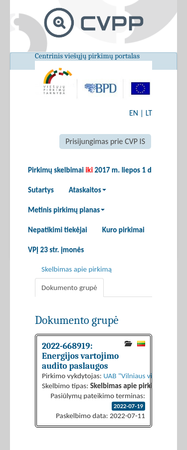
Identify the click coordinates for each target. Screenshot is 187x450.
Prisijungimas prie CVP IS (105, 141)
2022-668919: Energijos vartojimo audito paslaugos (80, 356)
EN (133, 113)
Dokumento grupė (69, 287)
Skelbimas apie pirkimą (76, 269)
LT (149, 113)
